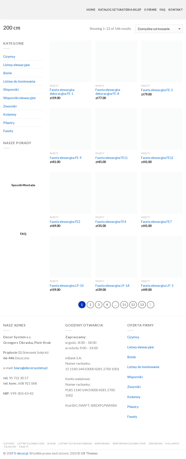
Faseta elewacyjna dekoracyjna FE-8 (107, 92)
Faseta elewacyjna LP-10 (66, 285)
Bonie (7, 73)
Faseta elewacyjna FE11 (111, 158)
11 (124, 305)
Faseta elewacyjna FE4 (110, 221)
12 (133, 305)
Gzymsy (9, 56)
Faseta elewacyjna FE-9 (66, 158)
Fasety (8, 131)
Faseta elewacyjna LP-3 (157, 285)
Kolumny (9, 114)
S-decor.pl (21, 453)
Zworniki (10, 106)
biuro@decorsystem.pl (30, 368)
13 (142, 305)
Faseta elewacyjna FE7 (156, 221)
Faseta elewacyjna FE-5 (157, 90)
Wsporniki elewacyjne (19, 98)
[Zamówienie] (159, 29)
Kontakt (175, 9)
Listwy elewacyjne (16, 65)
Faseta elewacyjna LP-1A (112, 285)
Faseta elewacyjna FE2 (65, 221)
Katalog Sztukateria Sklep (119, 9)
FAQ (162, 9)
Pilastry (9, 123)
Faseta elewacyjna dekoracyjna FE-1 (62, 92)
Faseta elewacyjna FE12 (157, 158)
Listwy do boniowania (19, 81)
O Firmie (150, 9)
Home (90, 9)
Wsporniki (11, 89)
